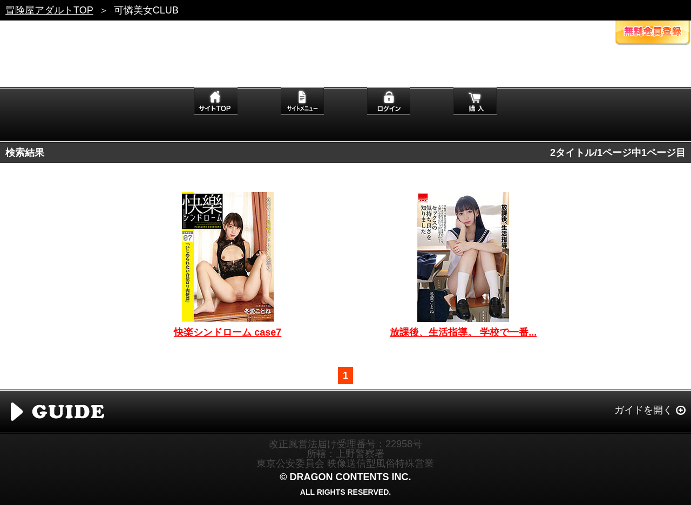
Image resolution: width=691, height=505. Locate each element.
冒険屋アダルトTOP (49, 10)
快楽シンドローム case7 (227, 332)
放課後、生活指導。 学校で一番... (463, 332)
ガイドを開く (643, 410)
